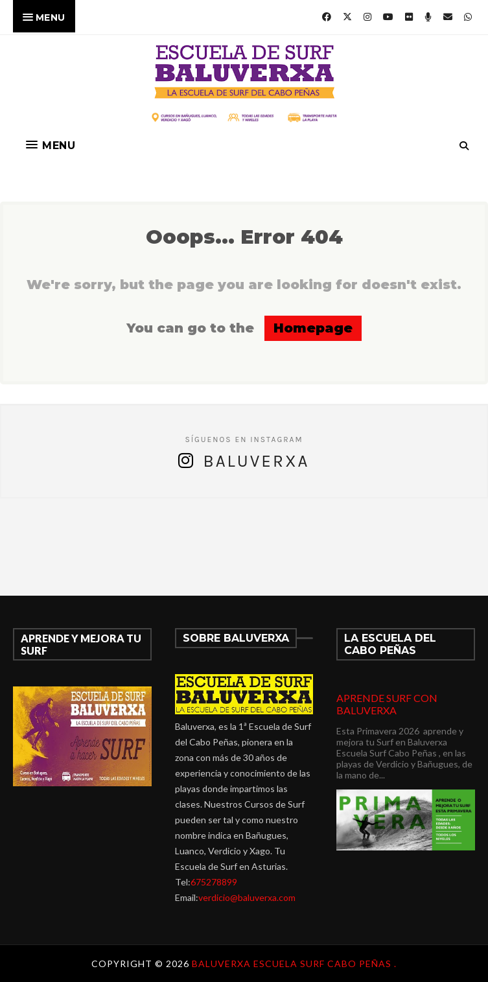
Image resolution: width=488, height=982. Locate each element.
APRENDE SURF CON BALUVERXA (386, 704)
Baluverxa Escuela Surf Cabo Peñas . (294, 963)
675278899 (214, 881)
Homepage (313, 328)
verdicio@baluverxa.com (247, 897)
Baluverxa (256, 461)
